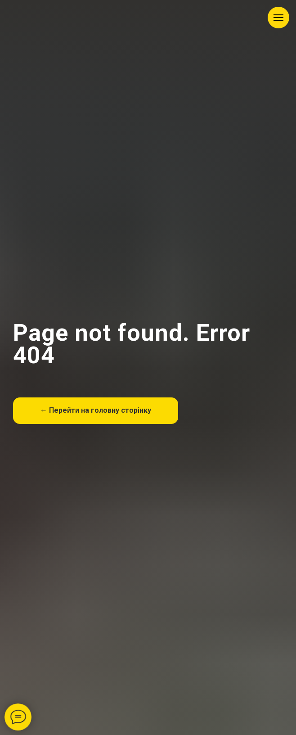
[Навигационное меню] (278, 17)
